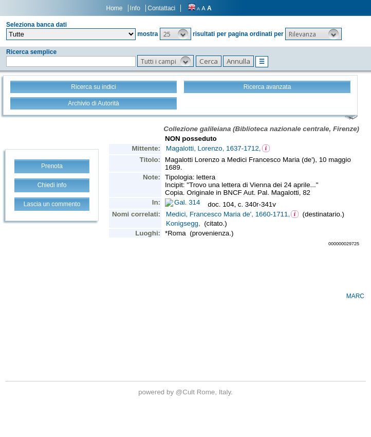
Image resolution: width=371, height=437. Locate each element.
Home (114, 8)
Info (135, 8)
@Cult (186, 392)
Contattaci (161, 8)
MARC (355, 296)
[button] (175, 34)
